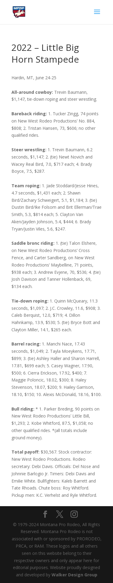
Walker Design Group (74, 575)
